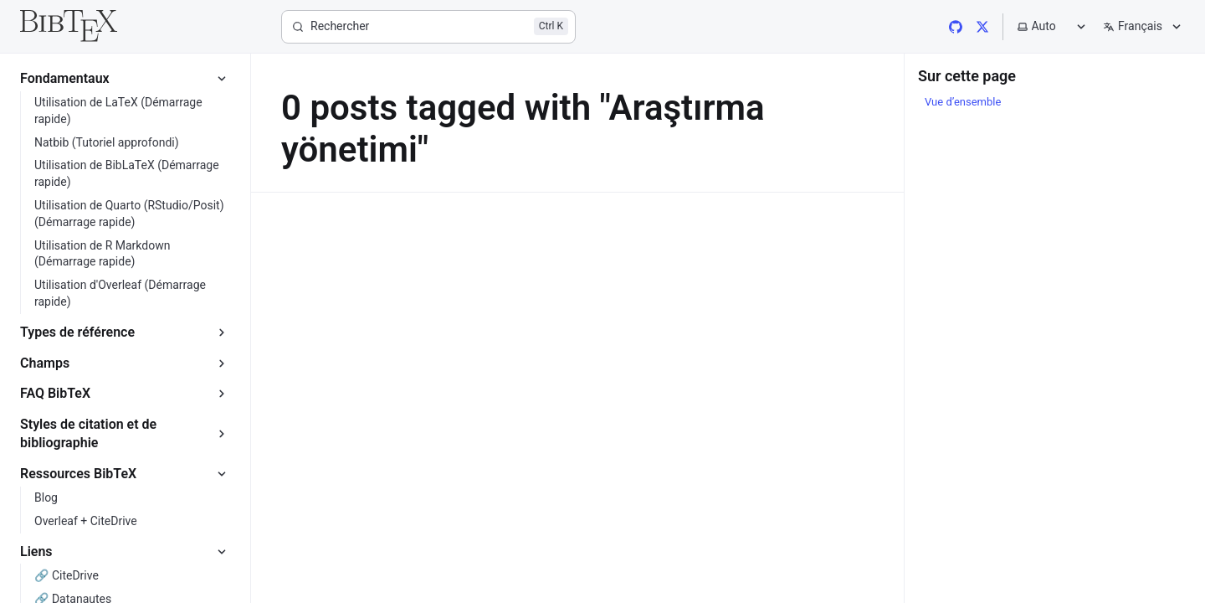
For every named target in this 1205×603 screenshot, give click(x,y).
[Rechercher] (428, 27)
